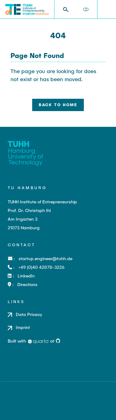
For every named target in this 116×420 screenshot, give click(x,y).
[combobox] (68, 9)
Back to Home (58, 104)
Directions (27, 284)
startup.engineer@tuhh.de (45, 258)
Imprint (23, 327)
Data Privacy (29, 314)
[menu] (106, 9)
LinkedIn (26, 275)
